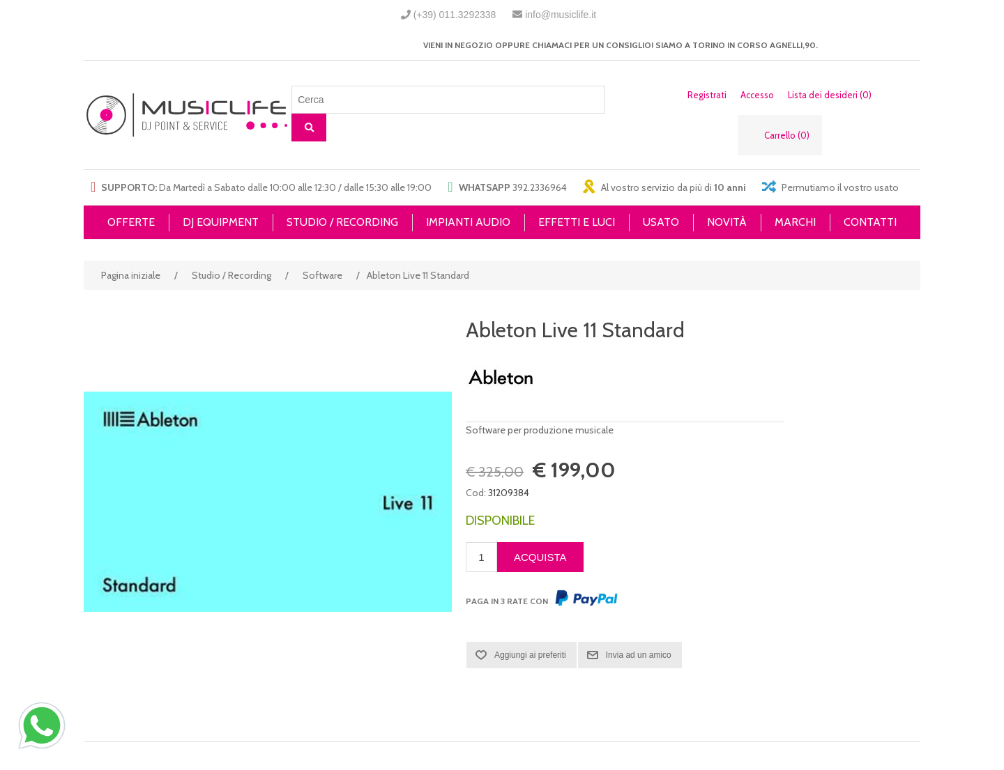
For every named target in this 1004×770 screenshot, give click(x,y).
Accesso (757, 94)
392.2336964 (539, 187)
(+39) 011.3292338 (454, 14)
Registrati (707, 94)
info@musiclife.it (560, 14)
